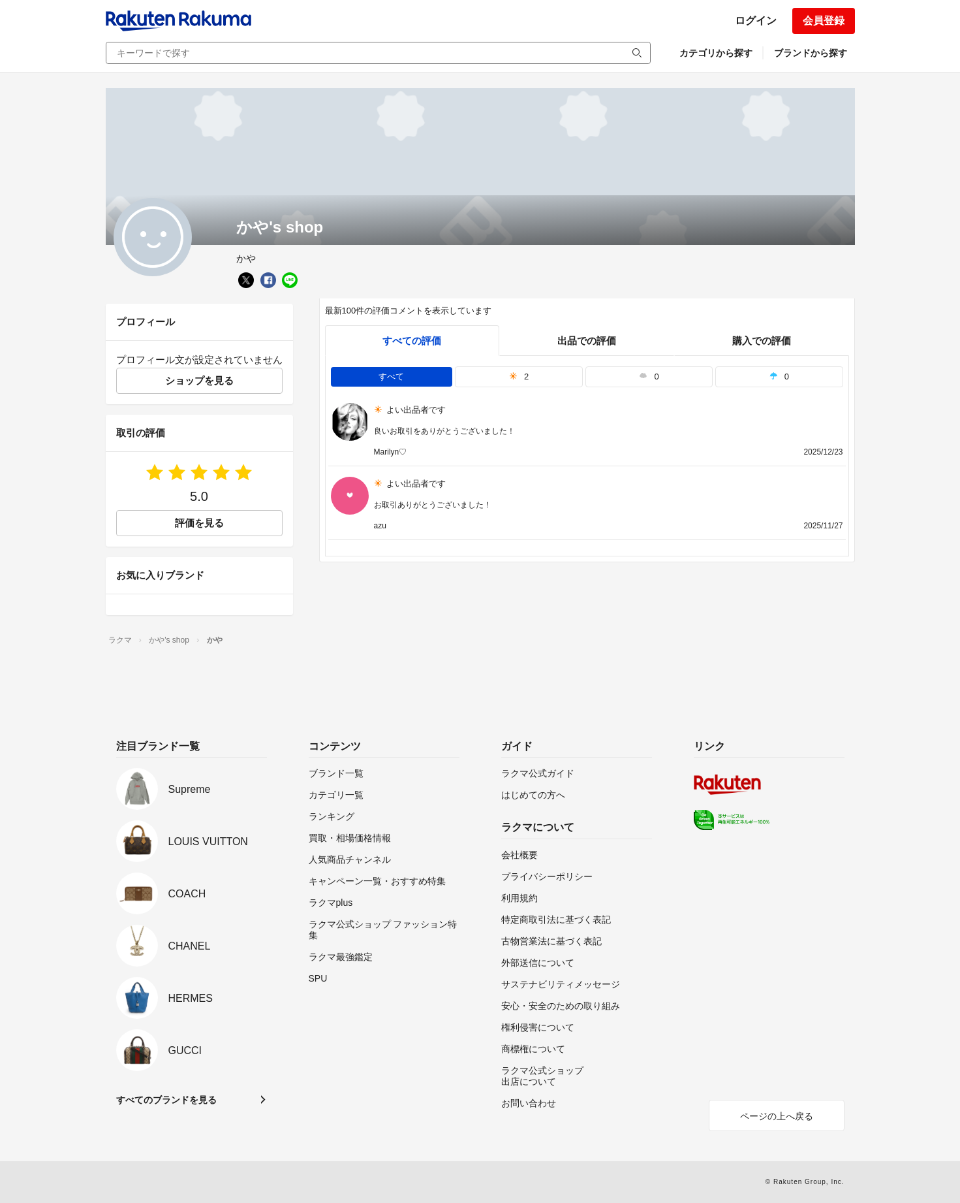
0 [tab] (648, 376)
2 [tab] (519, 376)
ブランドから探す (810, 53)
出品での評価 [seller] (586, 340)
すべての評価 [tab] (411, 340)
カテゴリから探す (715, 53)
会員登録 (823, 20)
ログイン (756, 20)
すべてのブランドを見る (166, 1100)
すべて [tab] (391, 376)
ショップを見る (199, 380)
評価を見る (199, 522)
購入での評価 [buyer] (761, 340)
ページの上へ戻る (776, 1116)
